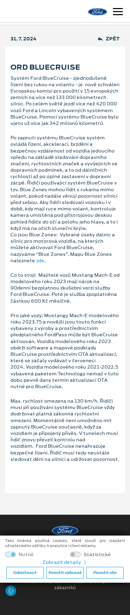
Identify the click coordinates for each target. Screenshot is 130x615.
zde (40, 260)
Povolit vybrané (65, 572)
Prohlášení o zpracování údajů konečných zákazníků (65, 585)
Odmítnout (25, 572)
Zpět (109, 39)
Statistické (97, 554)
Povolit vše (105, 572)
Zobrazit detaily (65, 562)
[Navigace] (118, 12)
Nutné (26, 554)
